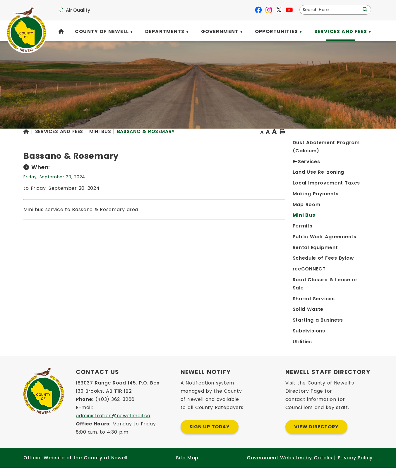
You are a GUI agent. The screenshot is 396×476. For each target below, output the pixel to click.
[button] (364, 10)
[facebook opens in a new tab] (258, 9)
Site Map (187, 466)
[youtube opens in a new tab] (289, 9)
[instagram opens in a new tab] (268, 9)
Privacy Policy (355, 466)
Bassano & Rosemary (245, 143)
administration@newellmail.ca (113, 423)
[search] (331, 10)
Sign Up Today (209, 435)
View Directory (316, 435)
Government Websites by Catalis (289, 466)
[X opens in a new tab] (278, 9)
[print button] (358, 143)
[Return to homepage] (128, 143)
